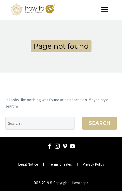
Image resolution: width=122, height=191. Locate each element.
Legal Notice (28, 164)
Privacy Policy (93, 164)
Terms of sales (60, 164)
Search (99, 123)
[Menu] (106, 10)
